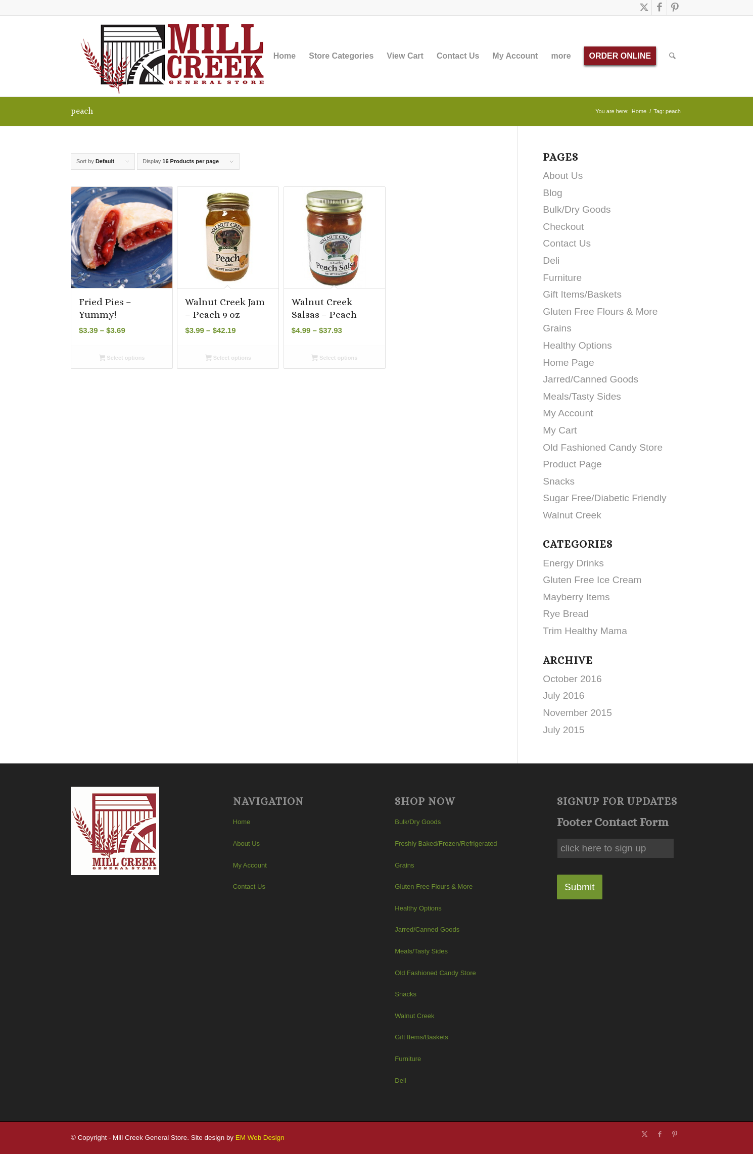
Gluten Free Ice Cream (592, 579)
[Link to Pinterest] (674, 7)
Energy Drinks (573, 563)
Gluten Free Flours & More (600, 311)
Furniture (562, 277)
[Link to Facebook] (659, 7)
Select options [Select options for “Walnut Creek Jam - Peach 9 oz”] (228, 359)
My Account (568, 413)
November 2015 (577, 712)
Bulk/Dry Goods (576, 209)
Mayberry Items (576, 597)
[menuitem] (284, 56)
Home (242, 822)
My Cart (560, 430)
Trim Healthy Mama (585, 631)
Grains (557, 328)
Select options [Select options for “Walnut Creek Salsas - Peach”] (334, 359)
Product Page (572, 464)
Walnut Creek (572, 515)
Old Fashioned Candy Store (603, 447)
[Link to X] (644, 7)
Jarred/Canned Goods (590, 379)
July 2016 (563, 695)
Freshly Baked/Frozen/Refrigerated (446, 843)
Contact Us (567, 243)
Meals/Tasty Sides (582, 396)
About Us (563, 175)
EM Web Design (260, 1137)
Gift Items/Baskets (582, 294)
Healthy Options (577, 345)
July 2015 (563, 730)
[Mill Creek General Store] (175, 56)
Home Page (568, 362)
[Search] (673, 56)
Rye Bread (566, 613)
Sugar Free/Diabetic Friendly (604, 498)
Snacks (559, 481)
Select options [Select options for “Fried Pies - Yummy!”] (122, 359)
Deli (551, 260)
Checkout (563, 226)
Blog (552, 192)
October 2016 (572, 679)
